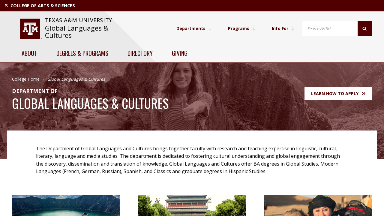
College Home (26, 79)
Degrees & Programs (82, 53)
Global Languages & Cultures (77, 31)
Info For (283, 28)
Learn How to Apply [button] (338, 93)
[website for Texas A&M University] (30, 29)
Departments (194, 28)
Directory (140, 53)
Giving (180, 53)
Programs (242, 28)
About (29, 53)
